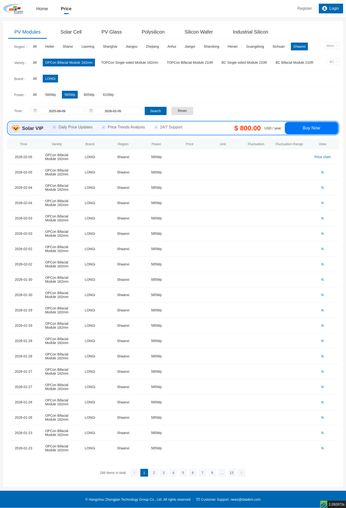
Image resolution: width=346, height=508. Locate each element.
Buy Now (311, 128)
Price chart (322, 157)
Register (304, 8)
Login (330, 8)
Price (66, 8)
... (221, 473)
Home (42, 8)
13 (232, 473)
